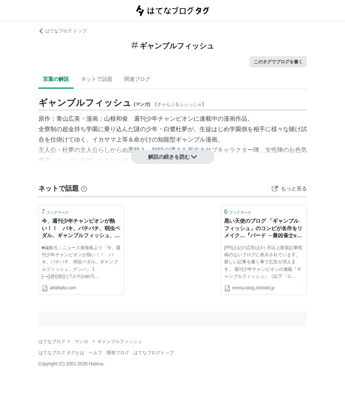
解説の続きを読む (172, 157)
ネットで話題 (96, 79)
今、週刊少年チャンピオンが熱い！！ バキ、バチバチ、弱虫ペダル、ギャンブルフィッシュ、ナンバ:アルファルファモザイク (81, 229)
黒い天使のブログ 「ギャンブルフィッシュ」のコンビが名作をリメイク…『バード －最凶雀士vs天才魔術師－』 (263, 229)
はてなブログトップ (154, 352)
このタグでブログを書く (278, 61)
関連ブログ (137, 79)
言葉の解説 (56, 79)
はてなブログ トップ (62, 31)
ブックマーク (55, 212)
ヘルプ (95, 352)
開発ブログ (118, 352)
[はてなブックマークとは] (84, 188)
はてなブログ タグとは (61, 352)
